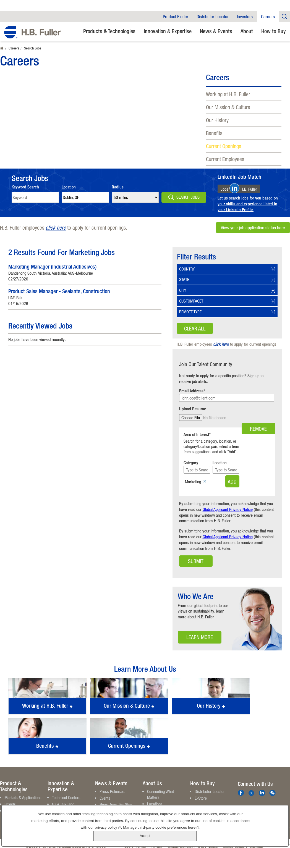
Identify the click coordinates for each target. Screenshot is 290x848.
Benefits (214, 133)
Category (191, 457)
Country (187, 268)
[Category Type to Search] (204, 464)
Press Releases (112, 786)
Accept (259, 831)
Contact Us (155, 811)
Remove (258, 417)
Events (105, 792)
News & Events (216, 31)
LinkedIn (262, 787)
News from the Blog (116, 799)
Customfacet (191, 300)
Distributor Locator (213, 16)
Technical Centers (66, 792)
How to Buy (273, 31)
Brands (10, 798)
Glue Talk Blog (63, 798)
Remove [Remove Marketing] (205, 476)
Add (262, 476)
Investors (245, 16)
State (184, 279)
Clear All (194, 328)
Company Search (284, 16)
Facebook (241, 787)
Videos (57, 812)
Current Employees (225, 159)
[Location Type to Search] (249, 464)
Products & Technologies (109, 31)
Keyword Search (25, 187)
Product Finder (175, 16)
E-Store (201, 792)
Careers (268, 16)
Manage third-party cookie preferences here (141, 837)
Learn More (195, 633)
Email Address (191, 390)
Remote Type (190, 311)
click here (56, 227)
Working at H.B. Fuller (228, 94)
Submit (195, 556)
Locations (155, 798)
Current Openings (223, 146)
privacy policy (88, 837)
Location (69, 187)
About (247, 31)
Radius (118, 187)
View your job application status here (253, 227)
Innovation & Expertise (168, 31)
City (182, 290)
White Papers (63, 805)
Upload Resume (192, 408)
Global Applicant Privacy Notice (228, 504)
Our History (217, 120)
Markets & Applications (22, 792)
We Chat (272, 787)
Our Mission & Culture (228, 107)
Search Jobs (188, 197)
